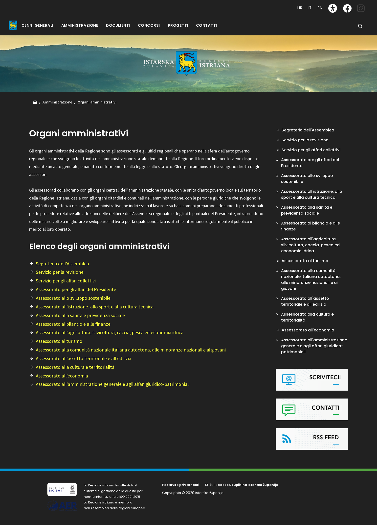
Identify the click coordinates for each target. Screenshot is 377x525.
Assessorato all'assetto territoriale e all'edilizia (83, 358)
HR (299, 7)
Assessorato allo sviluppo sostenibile (73, 298)
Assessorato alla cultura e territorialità (75, 367)
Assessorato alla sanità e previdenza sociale (80, 315)
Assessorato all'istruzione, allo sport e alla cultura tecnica (95, 307)
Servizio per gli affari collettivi (66, 281)
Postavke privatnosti (181, 484)
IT (309, 7)
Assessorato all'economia (62, 376)
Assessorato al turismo (59, 341)
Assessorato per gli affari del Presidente (76, 289)
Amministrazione (57, 102)
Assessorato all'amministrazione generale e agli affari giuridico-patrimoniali (113, 384)
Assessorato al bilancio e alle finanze (73, 324)
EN (319, 7)
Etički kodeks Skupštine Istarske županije (241, 484)
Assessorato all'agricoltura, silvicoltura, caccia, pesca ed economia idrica (109, 332)
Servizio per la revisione (60, 272)
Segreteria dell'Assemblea (62, 264)
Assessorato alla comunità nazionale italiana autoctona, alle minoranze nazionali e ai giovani (131, 350)
